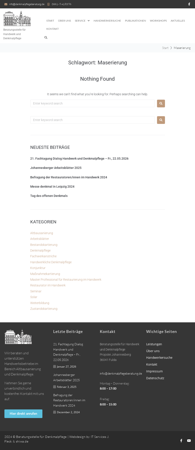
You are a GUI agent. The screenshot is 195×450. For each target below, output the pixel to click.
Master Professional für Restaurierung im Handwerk (65, 279)
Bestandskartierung (43, 244)
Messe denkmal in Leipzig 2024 (52, 186)
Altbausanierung (41, 233)
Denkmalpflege (40, 250)
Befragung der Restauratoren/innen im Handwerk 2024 (68, 177)
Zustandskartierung (43, 308)
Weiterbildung (39, 303)
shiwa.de (22, 441)
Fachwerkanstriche (43, 256)
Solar (33, 297)
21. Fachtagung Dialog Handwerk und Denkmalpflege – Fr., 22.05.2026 (79, 158)
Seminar (36, 291)
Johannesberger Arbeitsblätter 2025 (55, 168)
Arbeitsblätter (39, 239)
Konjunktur (37, 268)
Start (165, 48)
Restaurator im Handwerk (48, 285)
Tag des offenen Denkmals (49, 196)
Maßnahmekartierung (45, 274)
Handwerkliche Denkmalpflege (51, 262)
